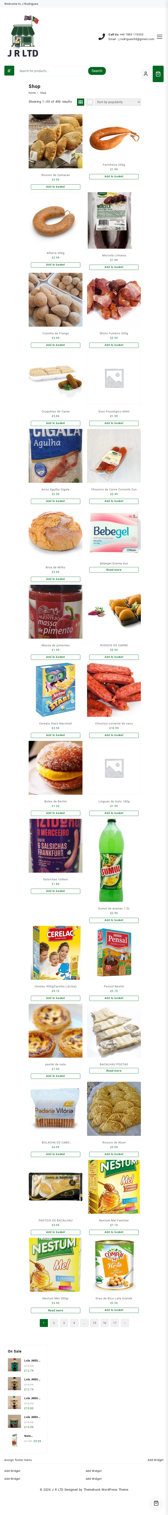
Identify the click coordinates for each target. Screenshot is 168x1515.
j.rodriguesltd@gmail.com (136, 39)
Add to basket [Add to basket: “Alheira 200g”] (54, 266)
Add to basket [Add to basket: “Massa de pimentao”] (54, 664)
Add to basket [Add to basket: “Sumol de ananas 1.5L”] (113, 931)
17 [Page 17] (116, 1341)
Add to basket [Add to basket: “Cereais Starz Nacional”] (54, 744)
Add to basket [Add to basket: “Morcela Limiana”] (113, 268)
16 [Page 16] (105, 1341)
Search (97, 71)
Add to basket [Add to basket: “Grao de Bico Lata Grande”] (113, 1327)
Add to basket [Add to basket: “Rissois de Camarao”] (54, 187)
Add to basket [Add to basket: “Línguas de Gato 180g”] (113, 823)
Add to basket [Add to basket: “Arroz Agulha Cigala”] (54, 506)
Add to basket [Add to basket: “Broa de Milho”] (54, 585)
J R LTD (57, 1508)
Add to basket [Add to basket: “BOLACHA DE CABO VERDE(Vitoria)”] (54, 1169)
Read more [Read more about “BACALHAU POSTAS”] (113, 1084)
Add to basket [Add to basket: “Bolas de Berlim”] (54, 823)
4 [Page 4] (72, 1341)
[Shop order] (117, 102)
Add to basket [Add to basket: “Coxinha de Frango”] (54, 348)
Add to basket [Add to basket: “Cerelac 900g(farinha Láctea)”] (54, 1010)
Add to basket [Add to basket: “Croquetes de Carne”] (54, 427)
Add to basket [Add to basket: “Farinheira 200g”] (113, 176)
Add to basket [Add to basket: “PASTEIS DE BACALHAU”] (54, 1248)
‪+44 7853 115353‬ (132, 34)
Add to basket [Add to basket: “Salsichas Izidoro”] (54, 902)
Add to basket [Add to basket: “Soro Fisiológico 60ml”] (113, 427)
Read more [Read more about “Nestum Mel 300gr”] (54, 1327)
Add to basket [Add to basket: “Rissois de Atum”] (113, 1169)
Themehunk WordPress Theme (106, 1508)
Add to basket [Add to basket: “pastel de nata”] (54, 1090)
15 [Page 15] (94, 1341)
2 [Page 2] (50, 1341)
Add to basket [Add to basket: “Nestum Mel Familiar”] (113, 1248)
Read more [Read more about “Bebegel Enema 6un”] (113, 576)
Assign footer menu (18, 1479)
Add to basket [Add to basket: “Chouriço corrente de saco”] (113, 744)
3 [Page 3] (61, 1341)
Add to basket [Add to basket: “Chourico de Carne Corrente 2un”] (113, 506)
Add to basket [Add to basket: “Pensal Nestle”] (113, 1010)
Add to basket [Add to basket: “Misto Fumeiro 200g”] (113, 348)
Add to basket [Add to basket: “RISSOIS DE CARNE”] (113, 664)
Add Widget (156, 1479)
